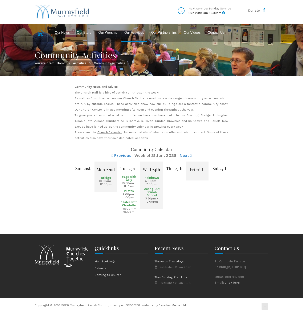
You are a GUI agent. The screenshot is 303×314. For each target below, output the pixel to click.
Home (41, 33)
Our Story (84, 32)
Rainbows (152, 178)
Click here (232, 283)
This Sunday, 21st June (171, 277)
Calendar (101, 268)
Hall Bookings (105, 261)
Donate (254, 10)
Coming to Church (108, 275)
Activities (79, 63)
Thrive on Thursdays (169, 261)
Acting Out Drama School (151, 192)
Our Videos (192, 32)
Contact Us (216, 32)
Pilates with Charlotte (129, 203)
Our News (62, 32)
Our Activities (134, 32)
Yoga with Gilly (129, 178)
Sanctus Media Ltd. (173, 305)
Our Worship (107, 32)
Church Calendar (109, 132)
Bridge (106, 178)
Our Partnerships (164, 32)
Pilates (129, 191)
